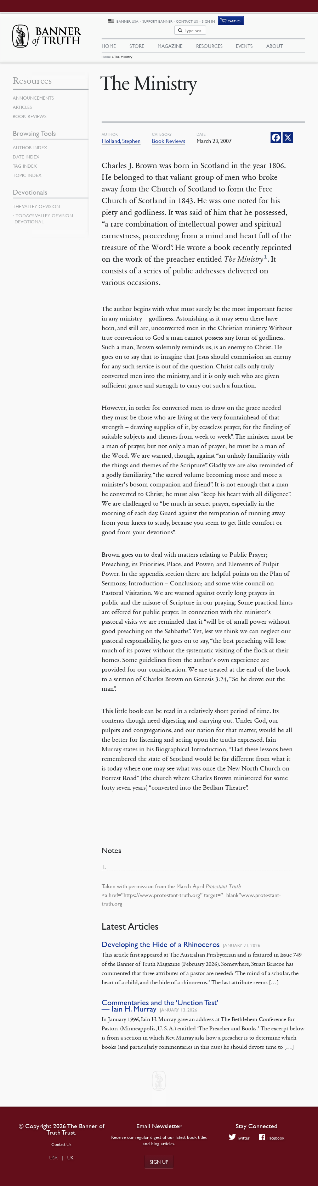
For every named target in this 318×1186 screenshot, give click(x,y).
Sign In (248, 22)
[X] (288, 133)
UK (70, 1157)
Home (106, 52)
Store (137, 38)
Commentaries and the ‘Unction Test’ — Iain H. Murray (160, 1001)
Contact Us (227, 22)
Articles (22, 102)
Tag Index (25, 161)
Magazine (170, 38)
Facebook (271, 1138)
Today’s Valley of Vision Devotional (44, 214)
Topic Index (27, 170)
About (274, 38)
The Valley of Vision (36, 202)
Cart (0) (274, 22)
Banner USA (168, 22)
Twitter (239, 1138)
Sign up (159, 1161)
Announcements (33, 93)
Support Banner (197, 22)
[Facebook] (276, 133)
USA (53, 1157)
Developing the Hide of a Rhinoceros (161, 939)
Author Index (30, 143)
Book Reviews (168, 136)
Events (244, 38)
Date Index (26, 152)
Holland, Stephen (121, 136)
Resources (209, 38)
